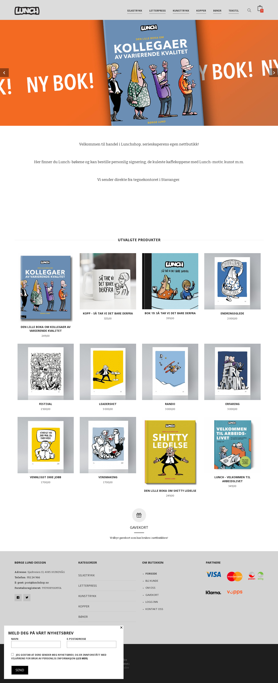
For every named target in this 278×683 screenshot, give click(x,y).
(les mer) (82, 658)
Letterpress (157, 9)
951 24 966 (33, 577)
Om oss (150, 587)
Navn (36, 642)
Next (273, 72)
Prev (4, 72)
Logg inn (151, 602)
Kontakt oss (154, 609)
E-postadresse (91, 642)
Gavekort (152, 595)
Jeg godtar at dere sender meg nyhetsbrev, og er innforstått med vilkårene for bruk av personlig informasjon (58, 656)
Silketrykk (134, 9)
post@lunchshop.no (37, 582)
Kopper (201, 9)
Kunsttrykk (181, 9)
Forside (151, 573)
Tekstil (234, 9)
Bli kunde (151, 581)
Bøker (217, 9)
